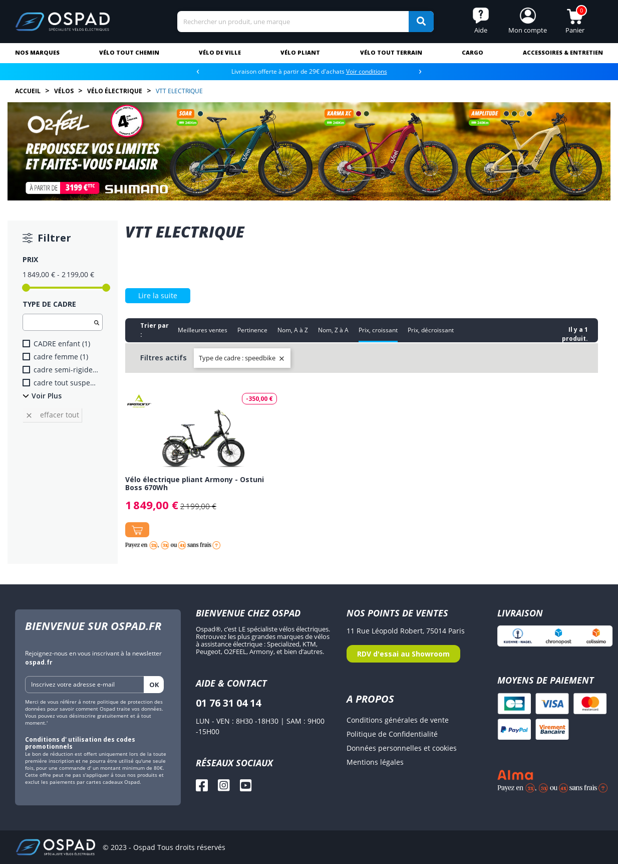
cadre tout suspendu (66, 382)
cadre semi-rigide (66, 369)
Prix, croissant (378, 330)
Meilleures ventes (202, 330)
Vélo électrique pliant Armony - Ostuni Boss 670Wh (194, 483)
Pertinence (252, 330)
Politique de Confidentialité (392, 734)
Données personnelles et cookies (402, 748)
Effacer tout (52, 414)
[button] (527, 21)
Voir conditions (366, 71)
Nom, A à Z (292, 330)
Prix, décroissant (431, 330)
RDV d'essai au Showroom (403, 654)
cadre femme (61, 356)
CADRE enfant (62, 343)
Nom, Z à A (333, 330)
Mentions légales (375, 762)
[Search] (305, 21)
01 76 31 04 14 (228, 703)
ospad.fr (39, 662)
